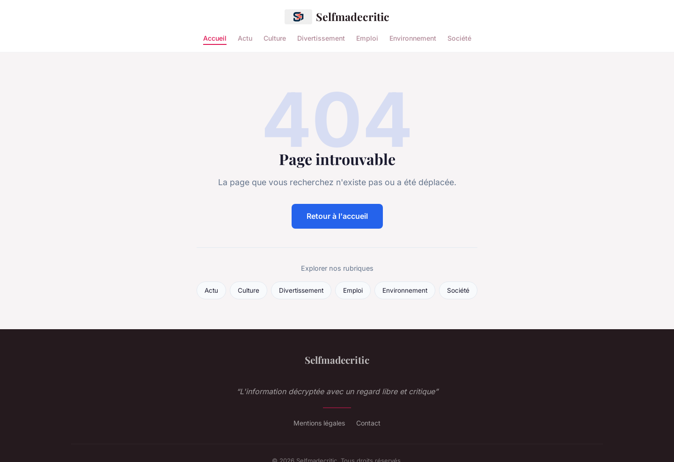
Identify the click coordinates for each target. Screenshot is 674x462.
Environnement (412, 38)
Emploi (367, 38)
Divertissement (321, 38)
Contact (368, 423)
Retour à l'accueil (337, 216)
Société (459, 38)
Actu (245, 38)
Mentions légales (319, 423)
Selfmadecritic (337, 16)
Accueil (215, 38)
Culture (275, 38)
